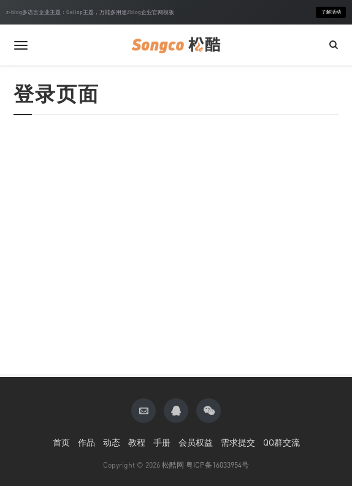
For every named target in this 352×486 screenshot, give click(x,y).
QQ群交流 (281, 442)
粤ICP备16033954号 (217, 464)
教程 (136, 442)
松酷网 (173, 464)
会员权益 (195, 442)
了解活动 (331, 12)
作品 (86, 442)
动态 (111, 442)
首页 (61, 442)
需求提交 (238, 442)
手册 (161, 442)
